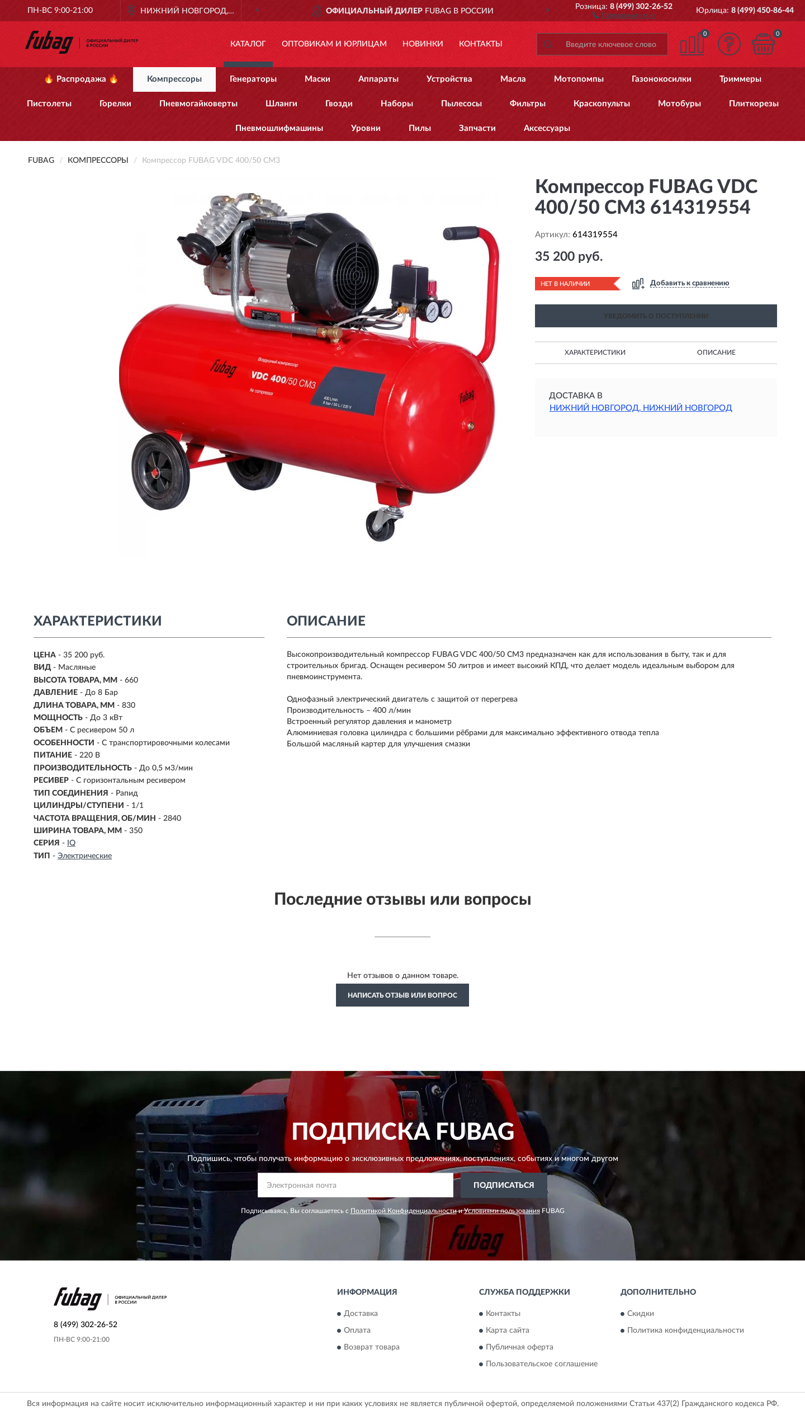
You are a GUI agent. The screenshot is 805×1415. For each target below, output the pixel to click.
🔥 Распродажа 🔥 (81, 79)
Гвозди (339, 104)
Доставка (361, 1314)
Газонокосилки (662, 79)
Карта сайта (507, 1331)
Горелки (115, 104)
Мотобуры (679, 104)
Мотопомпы (579, 79)
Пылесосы (461, 104)
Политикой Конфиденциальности (404, 1210)
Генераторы (253, 79)
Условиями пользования (502, 1210)
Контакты (481, 44)
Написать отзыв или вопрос (402, 995)
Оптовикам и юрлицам (334, 44)
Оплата (357, 1331)
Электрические (85, 856)
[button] (624, 14)
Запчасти (477, 128)
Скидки (640, 1314)
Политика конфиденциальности (685, 1331)
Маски (317, 79)
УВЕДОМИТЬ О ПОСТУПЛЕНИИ (656, 316)
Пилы (420, 128)
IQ (71, 843)
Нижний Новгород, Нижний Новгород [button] (641, 408)
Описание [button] (716, 352)
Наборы (397, 104)
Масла (513, 79)
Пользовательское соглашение (542, 1365)
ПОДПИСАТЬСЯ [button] (503, 1186)
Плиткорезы (754, 104)
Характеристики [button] (595, 352)
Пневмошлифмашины (279, 128)
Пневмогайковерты (198, 104)
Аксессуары (547, 128)
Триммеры (740, 79)
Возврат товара (372, 1348)
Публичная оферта (519, 1348)
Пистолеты (49, 104)
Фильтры (528, 104)
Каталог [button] (248, 44)
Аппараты (378, 79)
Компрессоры (174, 79)
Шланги (281, 104)
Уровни (366, 128)
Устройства (449, 79)
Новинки (422, 44)
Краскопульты (602, 104)
